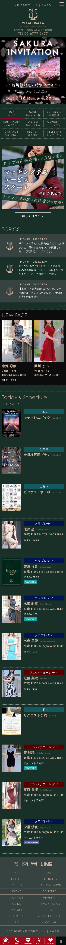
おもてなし (11, 123)
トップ (11, 113)
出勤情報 (54, 113)
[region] (33, 72)
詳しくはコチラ (33, 216)
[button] (33, 70)
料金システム (32, 123)
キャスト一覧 (32, 113)
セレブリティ (54, 132)
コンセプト (54, 123)
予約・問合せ (11, 132)
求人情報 (32, 132)
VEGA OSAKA (33, 16)
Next (60, 314)
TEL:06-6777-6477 (33, 34)
